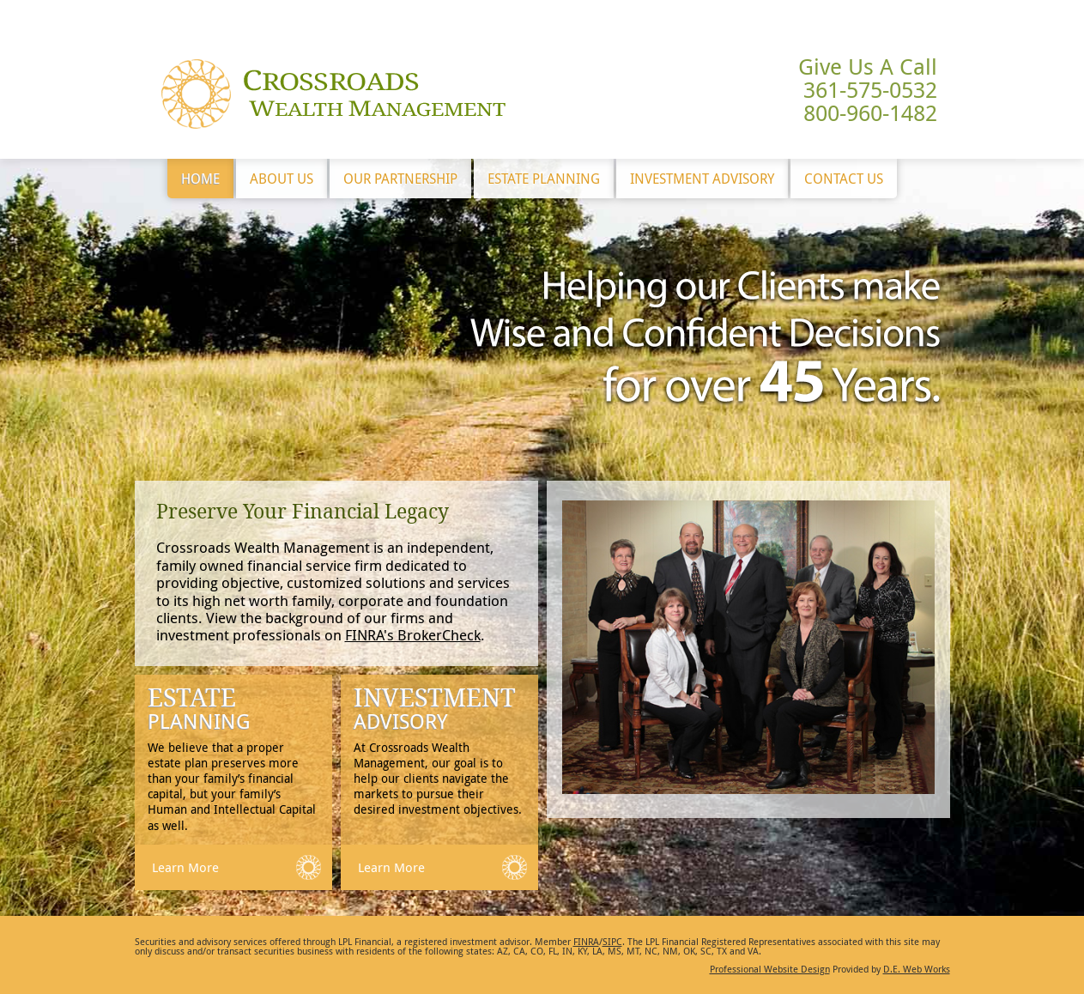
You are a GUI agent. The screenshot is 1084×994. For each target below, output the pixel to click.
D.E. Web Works (916, 968)
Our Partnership (400, 178)
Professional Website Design (770, 968)
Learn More (185, 867)
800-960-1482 (870, 113)
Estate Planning (543, 178)
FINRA (586, 941)
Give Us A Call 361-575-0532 (867, 78)
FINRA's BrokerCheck (413, 635)
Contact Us (843, 178)
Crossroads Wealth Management (333, 94)
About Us (281, 178)
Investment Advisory (702, 178)
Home (200, 178)
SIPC (612, 941)
